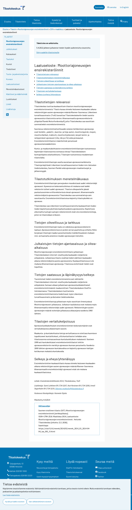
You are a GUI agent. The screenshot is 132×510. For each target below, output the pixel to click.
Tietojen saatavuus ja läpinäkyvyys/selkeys (64, 275)
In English (125, 7)
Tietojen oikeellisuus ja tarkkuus (57, 222)
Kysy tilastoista (43, 472)
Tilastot (13, 29)
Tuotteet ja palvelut (77, 21)
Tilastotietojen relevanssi (52, 102)
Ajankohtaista (95, 21)
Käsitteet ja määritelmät (16, 94)
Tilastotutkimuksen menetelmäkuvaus (61, 179)
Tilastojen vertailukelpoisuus (54, 321)
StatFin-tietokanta (74, 468)
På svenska (112, 7)
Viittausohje (44, 406)
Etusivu (7, 21)
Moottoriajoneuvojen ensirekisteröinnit (33, 29)
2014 (52, 29)
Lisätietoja (11, 109)
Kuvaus (9, 79)
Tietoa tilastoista (36, 21)
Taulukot (10, 59)
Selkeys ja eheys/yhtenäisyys (54, 359)
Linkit (8, 104)
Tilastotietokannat (74, 472)
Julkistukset (11, 49)
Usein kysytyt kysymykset (48, 476)
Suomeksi (99, 7)
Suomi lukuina (72, 476)
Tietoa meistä (111, 21)
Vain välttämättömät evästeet (40, 501)
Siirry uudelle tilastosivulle (47, 52)
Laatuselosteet (13, 84)
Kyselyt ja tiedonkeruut (56, 21)
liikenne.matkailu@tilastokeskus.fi (69, 388)
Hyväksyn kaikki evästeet (14, 501)
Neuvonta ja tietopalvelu (47, 468)
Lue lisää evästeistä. (11, 495)
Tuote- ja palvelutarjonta (17, 74)
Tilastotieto (20, 21)
